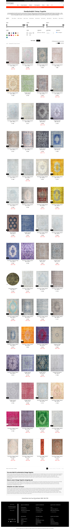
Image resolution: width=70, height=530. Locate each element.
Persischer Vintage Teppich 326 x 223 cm (42, 401)
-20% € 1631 (42, 432)
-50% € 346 (57, 264)
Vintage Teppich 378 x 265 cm (42, 149)
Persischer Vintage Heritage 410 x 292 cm (12, 261)
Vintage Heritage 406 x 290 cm (57, 121)
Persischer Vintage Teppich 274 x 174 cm (42, 317)
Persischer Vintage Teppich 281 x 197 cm (13, 205)
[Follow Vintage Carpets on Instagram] (15, 521)
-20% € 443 (28, 236)
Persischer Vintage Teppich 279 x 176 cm (13, 65)
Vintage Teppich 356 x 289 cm (13, 401)
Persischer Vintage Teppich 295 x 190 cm (57, 205)
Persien (39, 32)
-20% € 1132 (27, 292)
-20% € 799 (13, 68)
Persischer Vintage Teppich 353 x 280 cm (42, 177)
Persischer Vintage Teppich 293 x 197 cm (13, 177)
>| (62, 468)
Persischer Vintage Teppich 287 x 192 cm (57, 429)
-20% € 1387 (57, 460)
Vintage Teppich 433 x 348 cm (42, 429)
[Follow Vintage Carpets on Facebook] (9, 521)
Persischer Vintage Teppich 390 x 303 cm (13, 149)
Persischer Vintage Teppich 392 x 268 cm (13, 345)
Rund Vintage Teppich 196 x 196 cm (13, 289)
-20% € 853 (28, 404)
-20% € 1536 (12, 236)
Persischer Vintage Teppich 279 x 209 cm (57, 289)
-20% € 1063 (12, 208)
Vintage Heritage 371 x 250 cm (57, 345)
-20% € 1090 (42, 348)
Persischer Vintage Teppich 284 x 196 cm (57, 233)
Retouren (52, 520)
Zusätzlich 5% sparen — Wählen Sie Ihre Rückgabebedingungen (35, 0)
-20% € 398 (42, 264)
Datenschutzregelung (54, 522)
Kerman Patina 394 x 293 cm (13, 233)
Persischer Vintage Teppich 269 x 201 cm (42, 289)
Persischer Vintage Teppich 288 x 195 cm (13, 121)
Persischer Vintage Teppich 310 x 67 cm (42, 457)
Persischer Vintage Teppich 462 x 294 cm (13, 373)
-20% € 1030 (42, 320)
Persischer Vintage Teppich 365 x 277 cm (57, 177)
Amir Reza (37, 507)
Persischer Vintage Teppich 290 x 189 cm (57, 317)
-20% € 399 (42, 460)
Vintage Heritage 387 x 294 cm (57, 149)
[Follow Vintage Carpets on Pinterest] (13, 521)
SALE (22, 523)
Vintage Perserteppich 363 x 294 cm (57, 373)
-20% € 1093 (42, 236)
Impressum (52, 521)
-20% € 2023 (27, 320)
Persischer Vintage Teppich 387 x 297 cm (27, 317)
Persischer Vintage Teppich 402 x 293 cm (27, 149)
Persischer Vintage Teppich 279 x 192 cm (27, 65)
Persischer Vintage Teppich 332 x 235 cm (42, 65)
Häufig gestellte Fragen (40, 520)
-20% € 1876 (12, 320)
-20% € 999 (28, 68)
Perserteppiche (23, 521)
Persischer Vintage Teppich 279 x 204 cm (42, 233)
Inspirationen (38, 521)
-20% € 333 (42, 208)
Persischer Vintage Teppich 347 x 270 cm (57, 457)
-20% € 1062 (57, 208)
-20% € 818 (13, 292)
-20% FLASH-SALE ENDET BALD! (35, 7)
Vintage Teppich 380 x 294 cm (42, 121)
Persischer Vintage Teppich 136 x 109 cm (42, 205)
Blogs (37, 523)
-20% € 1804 (27, 180)
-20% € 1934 (12, 348)
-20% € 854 (42, 96)
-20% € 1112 (42, 152)
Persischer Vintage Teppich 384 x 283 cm (27, 261)
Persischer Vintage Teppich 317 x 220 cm (57, 93)
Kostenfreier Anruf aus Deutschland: (31, 498)
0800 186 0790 (44, 498)
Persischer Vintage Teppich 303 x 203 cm (27, 289)
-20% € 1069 (57, 236)
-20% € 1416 (27, 376)
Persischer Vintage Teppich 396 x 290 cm (27, 345)
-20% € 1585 (12, 264)
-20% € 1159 (42, 124)
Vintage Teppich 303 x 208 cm (27, 233)
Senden (38, 40)
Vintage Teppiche (24, 518)
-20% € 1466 (57, 348)
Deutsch (62, 2)
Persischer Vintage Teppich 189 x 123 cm (27, 457)
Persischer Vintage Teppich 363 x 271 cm (27, 429)
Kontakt (51, 518)
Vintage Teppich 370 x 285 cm (42, 373)
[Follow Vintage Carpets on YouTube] (11, 521)
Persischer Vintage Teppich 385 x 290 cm (13, 317)
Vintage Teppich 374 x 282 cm (27, 93)
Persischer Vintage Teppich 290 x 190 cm (57, 401)
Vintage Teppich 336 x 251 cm (27, 401)
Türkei (43, 32)
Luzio (51, 507)
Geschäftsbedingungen (54, 523)
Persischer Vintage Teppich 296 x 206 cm (13, 457)
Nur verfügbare (59, 32)
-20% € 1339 (57, 96)
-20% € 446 (28, 460)
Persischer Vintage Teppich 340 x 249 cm (27, 121)
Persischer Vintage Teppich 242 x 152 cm (42, 93)
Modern (22, 520)
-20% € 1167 (27, 432)
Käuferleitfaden (38, 522)
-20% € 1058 (57, 432)
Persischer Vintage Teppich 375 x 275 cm (27, 205)
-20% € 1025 (12, 460)
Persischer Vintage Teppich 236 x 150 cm (57, 65)
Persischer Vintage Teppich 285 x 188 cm (13, 93)
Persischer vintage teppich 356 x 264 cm (42, 345)
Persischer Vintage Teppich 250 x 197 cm (13, 429)
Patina (22, 522)
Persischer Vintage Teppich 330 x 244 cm (27, 177)
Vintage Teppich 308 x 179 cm (42, 261)
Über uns (37, 518)
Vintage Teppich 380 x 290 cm (27, 373)
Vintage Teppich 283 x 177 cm (57, 261)
